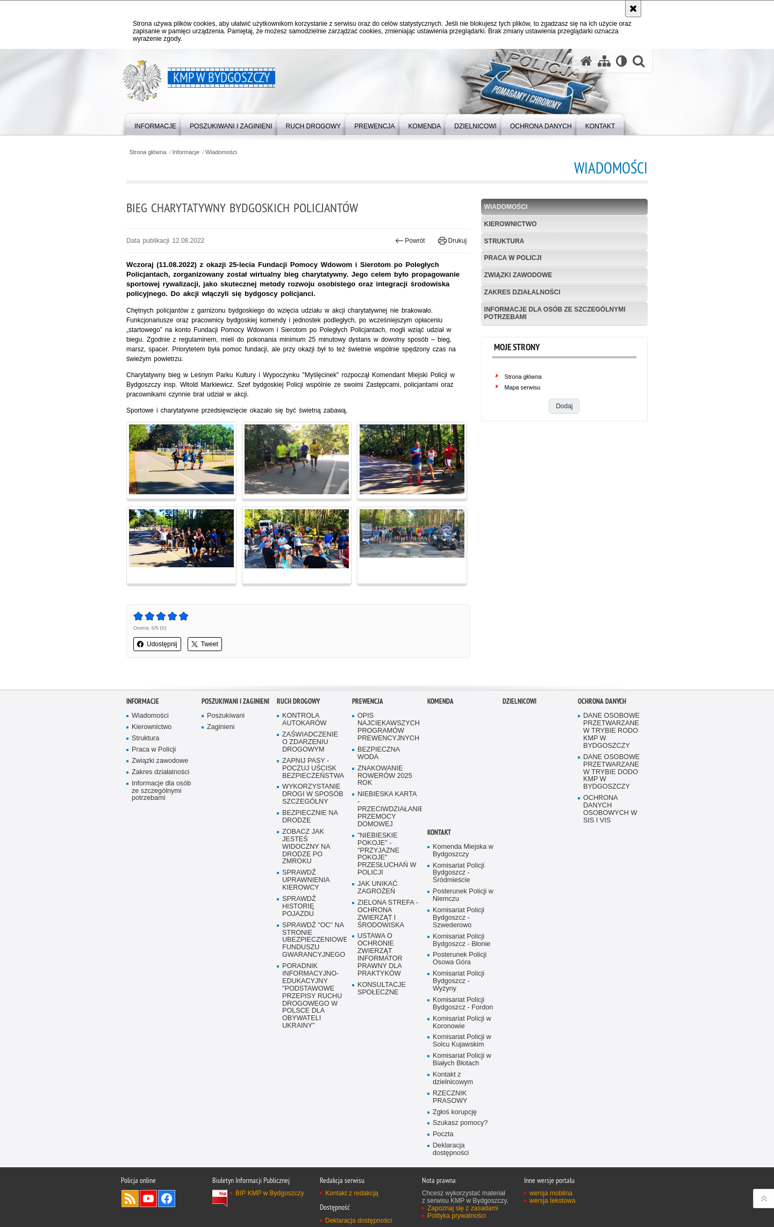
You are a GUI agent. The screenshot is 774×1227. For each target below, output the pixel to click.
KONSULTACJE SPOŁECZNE (381, 988)
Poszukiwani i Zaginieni (235, 701)
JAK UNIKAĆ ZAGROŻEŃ (377, 887)
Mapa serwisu (523, 387)
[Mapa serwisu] (604, 61)
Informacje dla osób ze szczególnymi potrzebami (555, 313)
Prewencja (367, 701)
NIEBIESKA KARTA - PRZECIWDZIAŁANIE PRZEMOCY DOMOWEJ (388, 809)
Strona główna (147, 152)
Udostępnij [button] (157, 644)
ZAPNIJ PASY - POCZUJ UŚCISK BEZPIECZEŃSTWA (313, 768)
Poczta (443, 1134)
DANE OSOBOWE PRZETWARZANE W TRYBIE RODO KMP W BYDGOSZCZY (611, 730)
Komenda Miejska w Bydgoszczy (463, 850)
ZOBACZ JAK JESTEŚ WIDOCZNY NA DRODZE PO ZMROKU (306, 846)
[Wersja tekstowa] (621, 61)
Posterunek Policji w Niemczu (463, 895)
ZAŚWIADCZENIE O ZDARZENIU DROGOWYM (310, 742)
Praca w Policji (513, 258)
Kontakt (439, 832)
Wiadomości (221, 152)
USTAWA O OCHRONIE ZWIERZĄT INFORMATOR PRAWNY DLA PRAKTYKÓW (380, 955)
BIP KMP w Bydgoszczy (269, 1193)
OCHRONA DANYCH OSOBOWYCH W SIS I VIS (610, 809)
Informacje (186, 152)
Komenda (440, 701)
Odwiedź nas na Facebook (166, 1198)
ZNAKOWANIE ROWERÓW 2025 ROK (384, 776)
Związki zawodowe (518, 275)
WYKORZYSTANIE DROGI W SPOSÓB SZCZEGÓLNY (312, 794)
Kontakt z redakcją (351, 1193)
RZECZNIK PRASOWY (450, 1097)
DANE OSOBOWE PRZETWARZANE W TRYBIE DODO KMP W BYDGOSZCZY (611, 772)
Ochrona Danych (602, 701)
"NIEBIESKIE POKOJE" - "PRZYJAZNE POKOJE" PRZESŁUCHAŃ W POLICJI (386, 854)
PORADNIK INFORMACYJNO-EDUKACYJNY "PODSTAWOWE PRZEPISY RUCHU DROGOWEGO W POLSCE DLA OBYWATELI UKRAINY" (312, 996)
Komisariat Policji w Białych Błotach (462, 1059)
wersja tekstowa (552, 1200)
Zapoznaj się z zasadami (462, 1208)
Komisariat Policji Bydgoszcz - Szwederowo (458, 918)
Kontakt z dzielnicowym (453, 1078)
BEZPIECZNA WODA (378, 753)
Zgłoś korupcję (455, 1112)
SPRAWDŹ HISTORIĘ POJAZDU (299, 907)
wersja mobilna (550, 1193)
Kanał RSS (130, 1198)
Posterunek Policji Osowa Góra (459, 958)
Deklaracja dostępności (451, 1149)
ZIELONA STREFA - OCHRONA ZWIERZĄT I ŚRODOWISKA (387, 914)
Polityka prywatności (456, 1215)
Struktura (504, 241)
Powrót (410, 240)
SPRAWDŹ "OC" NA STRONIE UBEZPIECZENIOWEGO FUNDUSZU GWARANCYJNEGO (313, 940)
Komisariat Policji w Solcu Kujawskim (462, 1041)
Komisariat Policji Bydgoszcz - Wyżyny (458, 981)
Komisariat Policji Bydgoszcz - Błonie (461, 940)
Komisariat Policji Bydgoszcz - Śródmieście (458, 873)
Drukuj (452, 240)
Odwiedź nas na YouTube (148, 1198)
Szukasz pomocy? (460, 1123)
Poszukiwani (226, 715)
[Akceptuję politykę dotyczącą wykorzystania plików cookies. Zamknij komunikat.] (633, 8)
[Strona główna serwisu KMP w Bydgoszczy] (586, 61)
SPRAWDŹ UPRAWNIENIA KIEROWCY (306, 880)
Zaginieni (220, 727)
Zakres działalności (522, 292)
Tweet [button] (204, 644)
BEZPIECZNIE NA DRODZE (310, 817)
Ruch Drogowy (298, 701)
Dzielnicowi (519, 701)
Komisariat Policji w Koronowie (462, 1022)
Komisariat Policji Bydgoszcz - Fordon (463, 1004)
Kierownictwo (510, 224)
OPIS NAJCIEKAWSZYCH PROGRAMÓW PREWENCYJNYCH (388, 727)
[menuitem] (155, 123)
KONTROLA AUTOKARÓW (304, 719)
